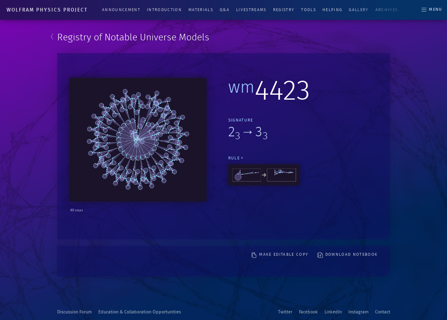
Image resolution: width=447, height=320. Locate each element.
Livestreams (251, 10)
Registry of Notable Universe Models (133, 37)
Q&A (224, 10)
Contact (382, 312)
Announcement (121, 10)
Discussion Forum (74, 312)
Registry (284, 10)
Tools (308, 10)
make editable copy (279, 255)
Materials (200, 10)
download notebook (347, 255)
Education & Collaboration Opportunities (139, 312)
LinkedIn (333, 312)
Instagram (358, 312)
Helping (332, 10)
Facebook (308, 312)
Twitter (285, 312)
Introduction (164, 10)
